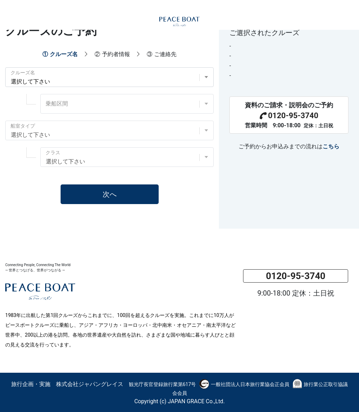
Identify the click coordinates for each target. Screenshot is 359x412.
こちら (331, 146)
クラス (53, 152)
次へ (110, 194)
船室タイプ (23, 126)
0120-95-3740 (289, 115)
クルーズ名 (23, 72)
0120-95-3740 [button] (295, 276)
